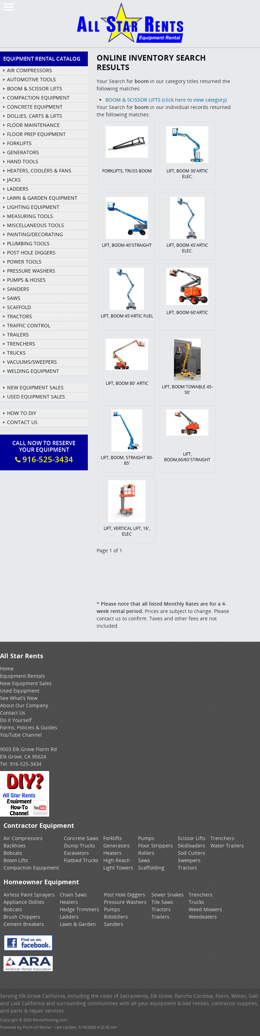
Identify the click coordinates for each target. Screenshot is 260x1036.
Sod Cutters (191, 853)
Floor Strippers (155, 845)
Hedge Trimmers (79, 909)
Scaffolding (151, 867)
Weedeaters (203, 916)
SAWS (13, 298)
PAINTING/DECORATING (35, 234)
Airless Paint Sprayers (29, 894)
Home (7, 668)
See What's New (19, 698)
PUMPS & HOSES (26, 280)
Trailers (160, 916)
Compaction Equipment (31, 867)
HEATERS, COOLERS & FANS (39, 170)
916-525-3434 (25, 764)
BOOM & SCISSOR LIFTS (34, 88)
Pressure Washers (125, 902)
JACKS (14, 179)
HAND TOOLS (22, 161)
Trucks (196, 902)
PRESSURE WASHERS (31, 270)
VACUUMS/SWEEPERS (32, 362)
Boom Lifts (16, 860)
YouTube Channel (21, 734)
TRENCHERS (21, 343)
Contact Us (22, 422)
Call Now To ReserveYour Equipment (44, 451)
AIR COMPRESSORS (29, 70)
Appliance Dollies (24, 902)
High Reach (116, 860)
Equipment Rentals (22, 676)
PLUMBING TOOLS (28, 243)
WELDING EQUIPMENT (33, 371)
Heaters (112, 853)
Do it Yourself (16, 720)
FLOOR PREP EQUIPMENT (36, 134)
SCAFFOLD (19, 307)
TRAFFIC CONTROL (28, 325)
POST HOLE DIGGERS (31, 252)
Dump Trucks (79, 845)
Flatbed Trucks (81, 860)
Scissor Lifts (192, 838)
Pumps (146, 838)
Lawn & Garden (78, 924)
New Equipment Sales (35, 387)
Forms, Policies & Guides (28, 727)
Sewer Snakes (167, 894)
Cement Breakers (24, 924)
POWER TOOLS (24, 261)
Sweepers (189, 860)
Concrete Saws (81, 838)
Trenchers (222, 838)
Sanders (113, 924)
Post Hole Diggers (124, 894)
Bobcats (13, 853)
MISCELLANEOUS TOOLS (35, 225)
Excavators (76, 853)
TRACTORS (19, 316)
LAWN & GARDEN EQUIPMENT (42, 198)
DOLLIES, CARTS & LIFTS (34, 116)
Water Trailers (227, 845)
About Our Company (24, 705)
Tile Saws (162, 902)
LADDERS (17, 188)
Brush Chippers (22, 916)
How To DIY (21, 413)
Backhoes (15, 845)
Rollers (146, 853)
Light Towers (118, 867)
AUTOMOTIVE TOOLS (31, 79)
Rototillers (116, 916)
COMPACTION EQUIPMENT (38, 97)
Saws (144, 860)
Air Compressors (23, 838)
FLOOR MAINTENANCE (33, 125)
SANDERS (18, 289)
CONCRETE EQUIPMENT (35, 106)
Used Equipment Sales (36, 396)
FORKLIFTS (19, 143)
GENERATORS (23, 152)
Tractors (187, 867)
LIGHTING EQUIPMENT (33, 207)
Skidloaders (191, 845)
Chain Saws (73, 894)
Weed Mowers (205, 909)
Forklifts (112, 838)
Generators (116, 845)
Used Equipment (19, 690)
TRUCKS (16, 352)
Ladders (69, 916)
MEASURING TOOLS (30, 216)
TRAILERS (18, 334)
